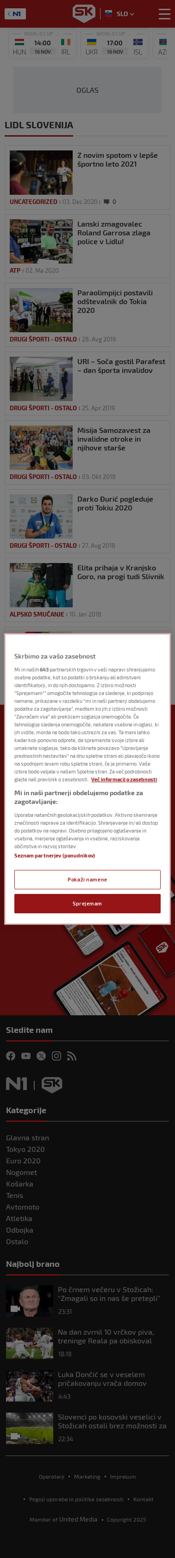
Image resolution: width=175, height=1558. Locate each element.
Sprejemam (87, 903)
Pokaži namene (87, 879)
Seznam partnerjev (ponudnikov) (54, 855)
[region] (87, 779)
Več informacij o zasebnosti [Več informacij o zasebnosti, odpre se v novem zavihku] (124, 780)
